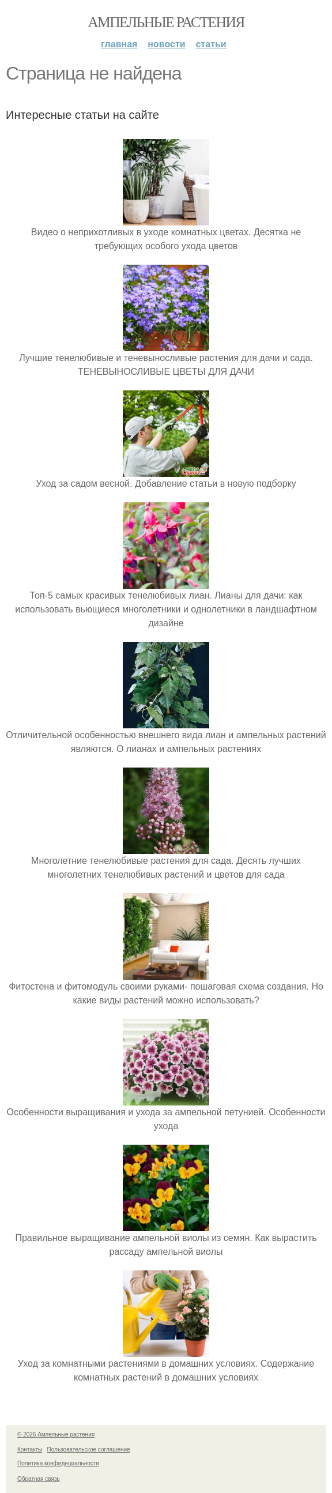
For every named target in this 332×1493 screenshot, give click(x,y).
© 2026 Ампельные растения (56, 1434)
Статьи (211, 44)
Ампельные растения (166, 22)
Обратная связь (38, 1479)
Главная (119, 44)
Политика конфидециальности (58, 1463)
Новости (166, 44)
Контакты (29, 1449)
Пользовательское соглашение (88, 1449)
